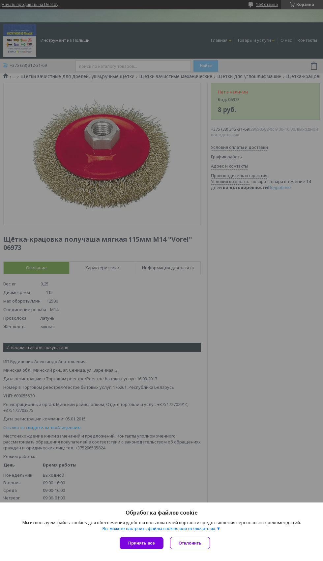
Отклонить (190, 543)
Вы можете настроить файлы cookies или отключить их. (159, 528)
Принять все (141, 543)
